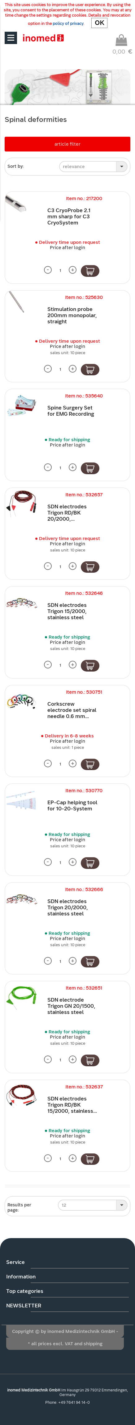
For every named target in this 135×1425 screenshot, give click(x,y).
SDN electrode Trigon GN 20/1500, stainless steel (71, 1006)
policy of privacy (68, 23)
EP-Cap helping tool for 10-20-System (72, 805)
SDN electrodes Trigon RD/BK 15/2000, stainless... (72, 1105)
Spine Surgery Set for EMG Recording (70, 411)
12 (64, 1205)
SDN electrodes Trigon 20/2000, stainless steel (67, 907)
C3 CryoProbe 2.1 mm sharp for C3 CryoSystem (68, 216)
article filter (67, 144)
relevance (74, 166)
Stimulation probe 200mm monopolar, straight (72, 315)
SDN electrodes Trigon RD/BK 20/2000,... (67, 512)
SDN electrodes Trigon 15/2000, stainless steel (67, 611)
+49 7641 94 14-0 (74, 1402)
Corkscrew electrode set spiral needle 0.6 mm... (71, 710)
